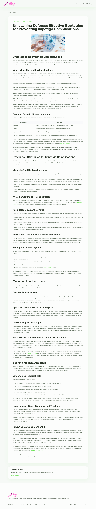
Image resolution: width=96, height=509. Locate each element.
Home (76, 3)
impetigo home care (65, 143)
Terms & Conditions (83, 504)
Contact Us (86, 3)
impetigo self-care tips (37, 450)
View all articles (15, 475)
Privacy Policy (73, 504)
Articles (14, 12)
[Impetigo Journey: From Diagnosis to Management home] (10, 3)
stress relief (47, 268)
